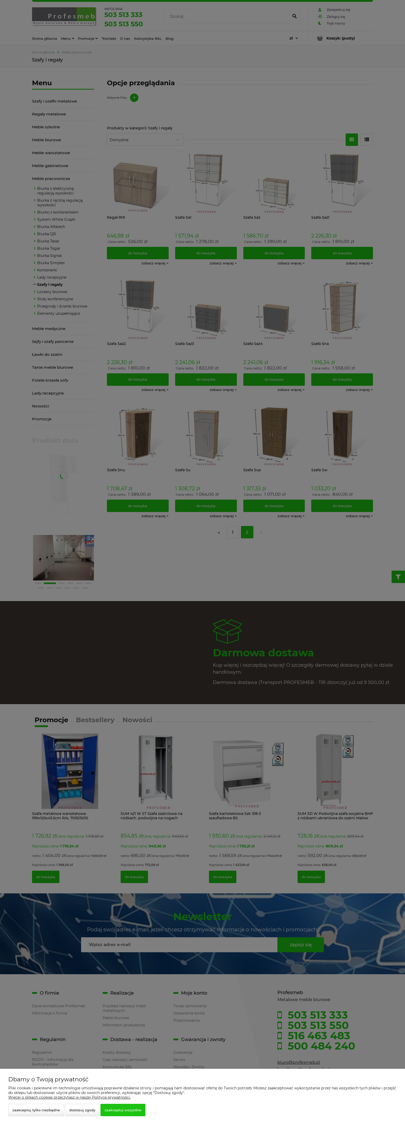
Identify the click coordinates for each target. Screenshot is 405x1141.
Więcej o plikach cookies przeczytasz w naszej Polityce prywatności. (69, 1097)
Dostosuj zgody (82, 1110)
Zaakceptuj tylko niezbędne (36, 1110)
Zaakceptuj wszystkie (123, 1110)
